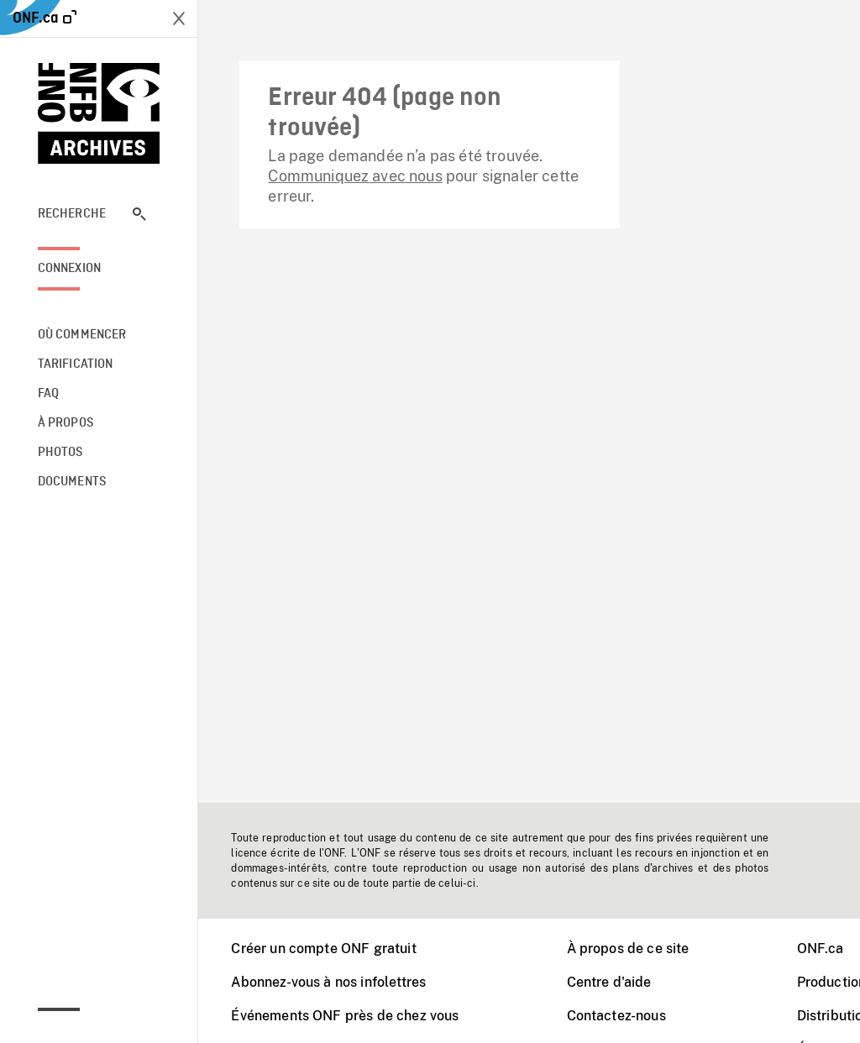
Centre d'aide (609, 982)
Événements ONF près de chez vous (345, 1016)
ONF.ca (820, 949)
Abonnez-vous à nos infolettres (328, 982)
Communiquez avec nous (355, 176)
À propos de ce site (628, 949)
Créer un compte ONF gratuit (323, 949)
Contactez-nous (616, 1016)
